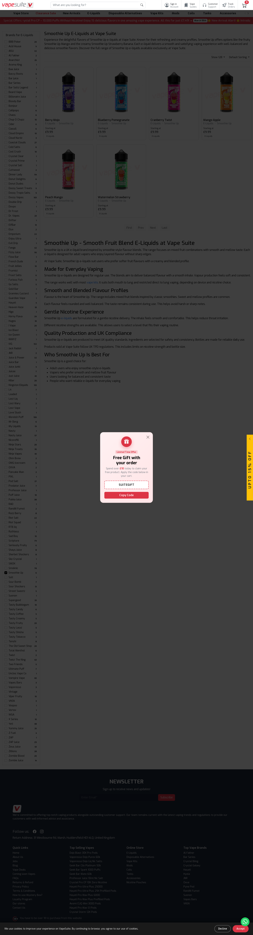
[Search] (94, 5)
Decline (222, 928)
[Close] (148, 437)
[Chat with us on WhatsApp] (245, 921)
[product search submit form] (141, 5)
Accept (240, 928)
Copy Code (126, 495)
